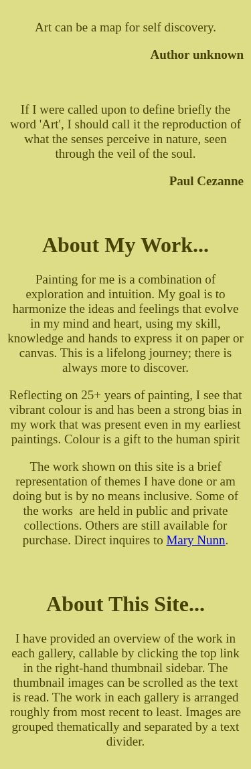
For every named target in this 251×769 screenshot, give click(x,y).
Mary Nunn (195, 540)
